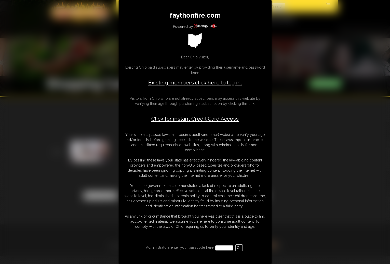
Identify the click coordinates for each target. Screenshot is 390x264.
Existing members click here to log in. (195, 82)
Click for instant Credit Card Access (195, 118)
